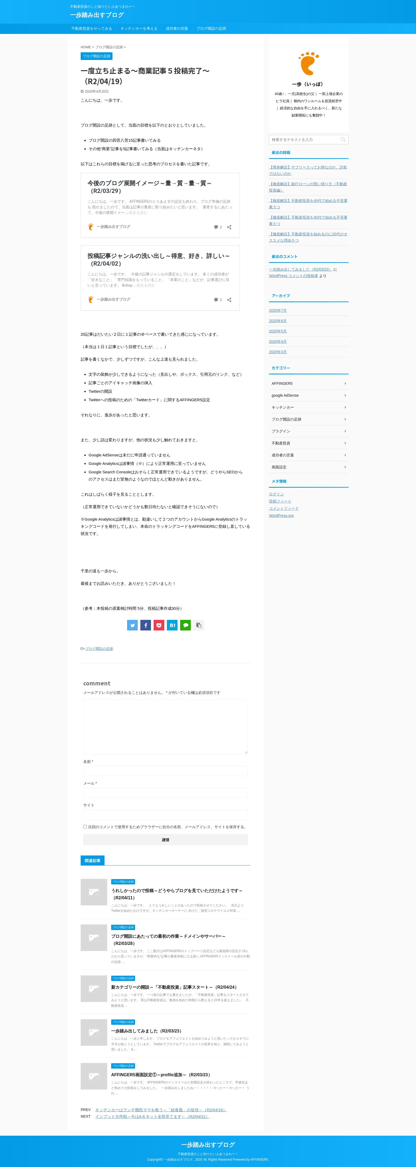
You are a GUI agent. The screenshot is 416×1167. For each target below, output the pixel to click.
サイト (88, 805)
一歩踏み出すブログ (97, 15)
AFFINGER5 (259, 1159)
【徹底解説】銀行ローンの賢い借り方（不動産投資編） (308, 187)
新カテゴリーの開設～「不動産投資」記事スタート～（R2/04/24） (175, 987)
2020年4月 (278, 341)
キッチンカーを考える (139, 28)
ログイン (276, 494)
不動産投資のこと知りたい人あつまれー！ (208, 1154)
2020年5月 (278, 331)
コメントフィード (284, 508)
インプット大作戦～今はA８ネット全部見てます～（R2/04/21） (152, 1116)
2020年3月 (278, 352)
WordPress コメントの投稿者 (293, 276)
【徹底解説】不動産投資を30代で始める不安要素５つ (308, 220)
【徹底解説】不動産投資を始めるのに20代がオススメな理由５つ (308, 237)
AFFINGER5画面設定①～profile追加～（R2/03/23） (161, 1075)
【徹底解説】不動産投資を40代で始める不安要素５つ (308, 203)
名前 (88, 761)
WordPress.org (281, 515)
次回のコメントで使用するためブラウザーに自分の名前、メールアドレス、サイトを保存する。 (168, 827)
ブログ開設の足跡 (211, 28)
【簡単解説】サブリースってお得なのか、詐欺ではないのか (308, 170)
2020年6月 (278, 321)
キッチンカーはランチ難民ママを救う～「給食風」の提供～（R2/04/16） (161, 1110)
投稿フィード (280, 501)
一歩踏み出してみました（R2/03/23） (147, 1031)
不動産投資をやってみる (91, 28)
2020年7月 (278, 310)
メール (90, 783)
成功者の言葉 (177, 28)
